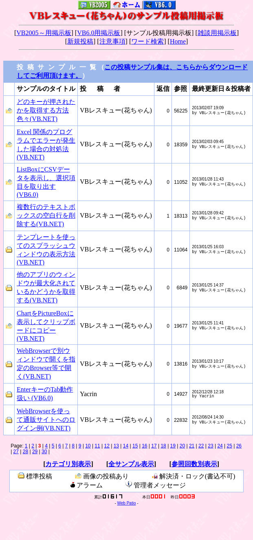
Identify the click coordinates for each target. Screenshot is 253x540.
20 (182, 447)
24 (219, 447)
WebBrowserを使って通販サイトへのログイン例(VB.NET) (46, 421)
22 (201, 447)
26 (239, 447)
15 (135, 447)
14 (125, 447)
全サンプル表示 (131, 465)
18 (163, 447)
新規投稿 (80, 41)
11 (97, 447)
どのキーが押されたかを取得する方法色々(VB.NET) (46, 112)
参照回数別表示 (194, 465)
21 (191, 447)
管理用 (67, 498)
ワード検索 (147, 41)
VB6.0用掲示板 (98, 32)
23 (210, 447)
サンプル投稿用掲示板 (158, 32)
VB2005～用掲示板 (43, 32)
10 (87, 447)
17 (153, 447)
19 (173, 447)
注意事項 (112, 41)
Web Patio (126, 505)
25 (229, 447)
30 (44, 453)
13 (116, 447)
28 (25, 453)
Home (178, 41)
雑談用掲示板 (217, 32)
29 (34, 453)
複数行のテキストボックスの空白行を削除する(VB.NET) (46, 217)
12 (107, 447)
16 (144, 447)
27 (16, 453)
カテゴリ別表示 (68, 465)
